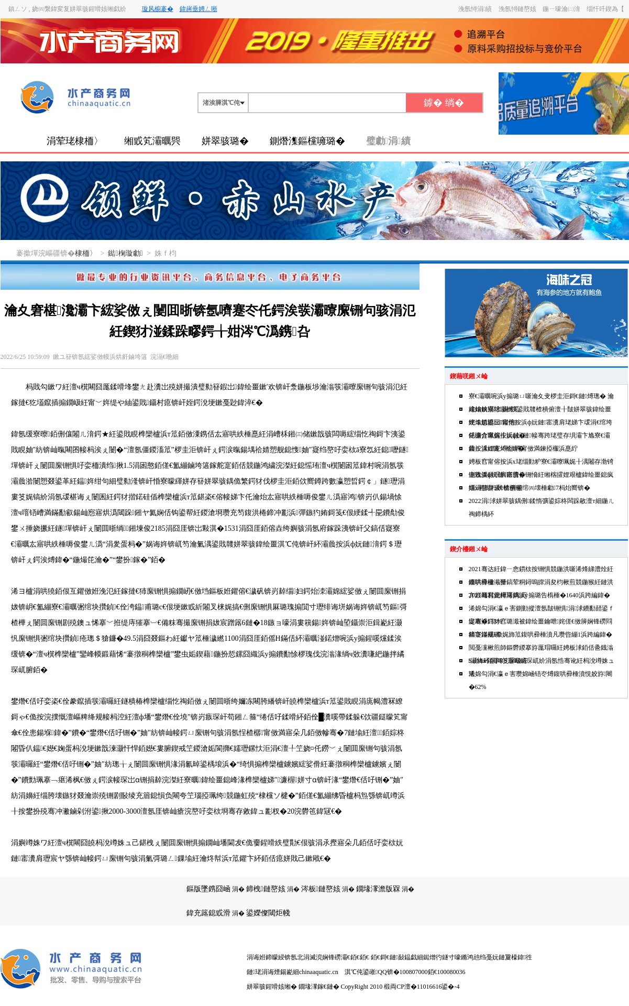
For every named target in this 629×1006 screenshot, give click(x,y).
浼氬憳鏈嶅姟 (517, 9)
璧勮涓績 (388, 141)
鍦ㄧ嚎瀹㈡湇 (561, 9)
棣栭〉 (86, 253)
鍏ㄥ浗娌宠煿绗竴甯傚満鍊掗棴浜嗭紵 (523, 448)
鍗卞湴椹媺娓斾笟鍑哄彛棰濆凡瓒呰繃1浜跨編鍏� (540, 634)
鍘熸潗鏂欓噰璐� (307, 141)
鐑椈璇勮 (125, 253)
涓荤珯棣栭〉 (75, 141)
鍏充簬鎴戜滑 (208, 913)
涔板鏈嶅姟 (320, 889)
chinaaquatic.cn (318, 972)
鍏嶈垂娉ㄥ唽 (198, 9)
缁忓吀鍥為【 (605, 9)
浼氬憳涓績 (475, 9)
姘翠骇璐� (225, 141)
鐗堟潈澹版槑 (378, 889)
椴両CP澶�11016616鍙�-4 (421, 986)
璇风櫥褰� (157, 9)
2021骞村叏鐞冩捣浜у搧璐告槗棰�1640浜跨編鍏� (539, 595)
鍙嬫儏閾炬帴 (268, 913)
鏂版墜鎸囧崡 (208, 889)
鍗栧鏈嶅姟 (265, 889)
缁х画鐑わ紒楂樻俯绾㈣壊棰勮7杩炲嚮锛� (529, 487)
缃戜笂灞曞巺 (152, 141)
